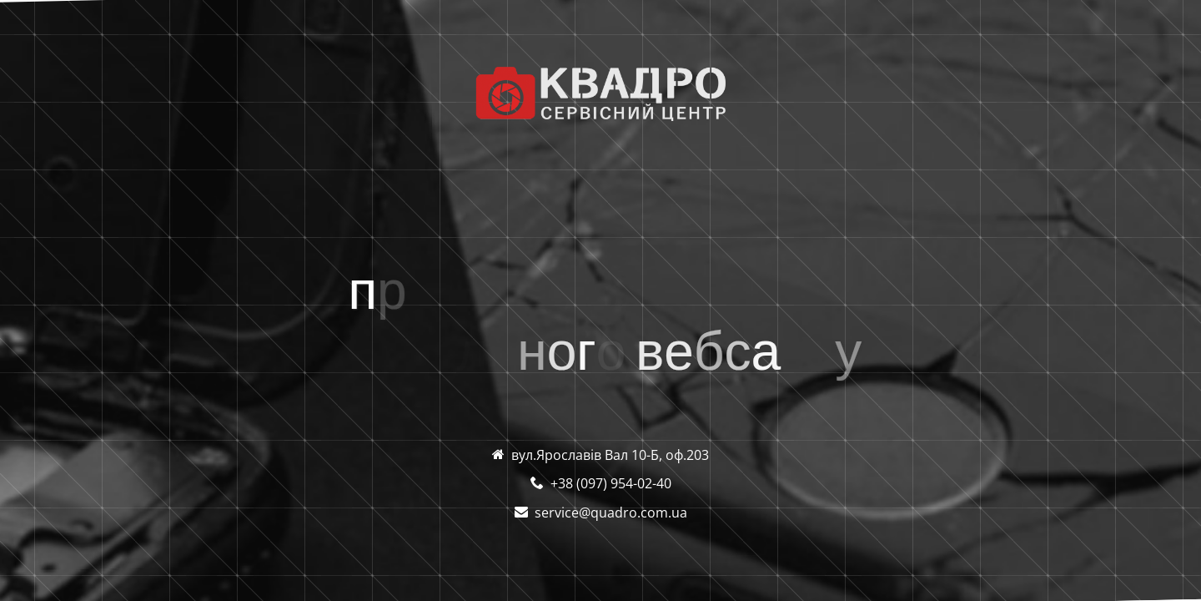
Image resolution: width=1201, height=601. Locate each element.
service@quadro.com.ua (611, 512)
